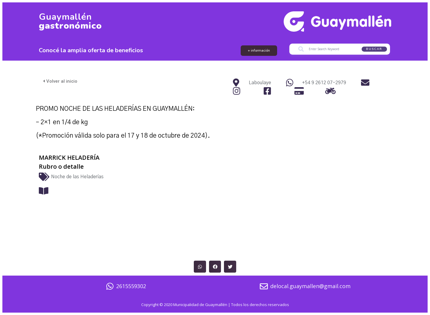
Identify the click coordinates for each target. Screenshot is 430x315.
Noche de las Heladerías (77, 177)
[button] (200, 267)
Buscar (374, 49)
